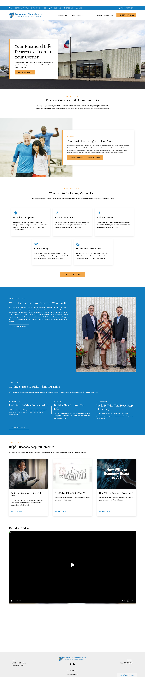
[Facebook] (70, 658)
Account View (126, 2)
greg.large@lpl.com (73, 2)
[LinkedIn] (74, 658)
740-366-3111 (54, 2)
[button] (62, 9)
